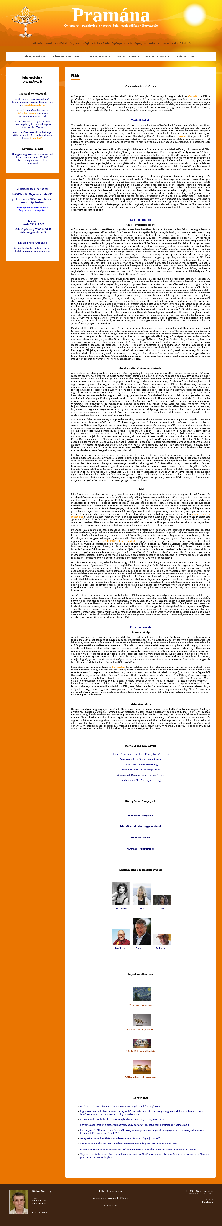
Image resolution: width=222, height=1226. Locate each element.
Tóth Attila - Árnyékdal (140, 815)
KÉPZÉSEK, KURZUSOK (66, 56)
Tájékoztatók (185, 56)
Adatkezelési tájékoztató (110, 1191)
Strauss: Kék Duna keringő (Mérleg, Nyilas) (140, 775)
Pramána (207, 1191)
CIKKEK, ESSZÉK (98, 56)
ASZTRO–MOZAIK (155, 56)
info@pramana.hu (40, 1212)
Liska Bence (207, 1202)
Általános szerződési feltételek (110, 1198)
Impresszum (110, 1205)
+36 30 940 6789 (39, 1201)
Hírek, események (35, 56)
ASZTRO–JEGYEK (126, 56)
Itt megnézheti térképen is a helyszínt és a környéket (32, 209)
